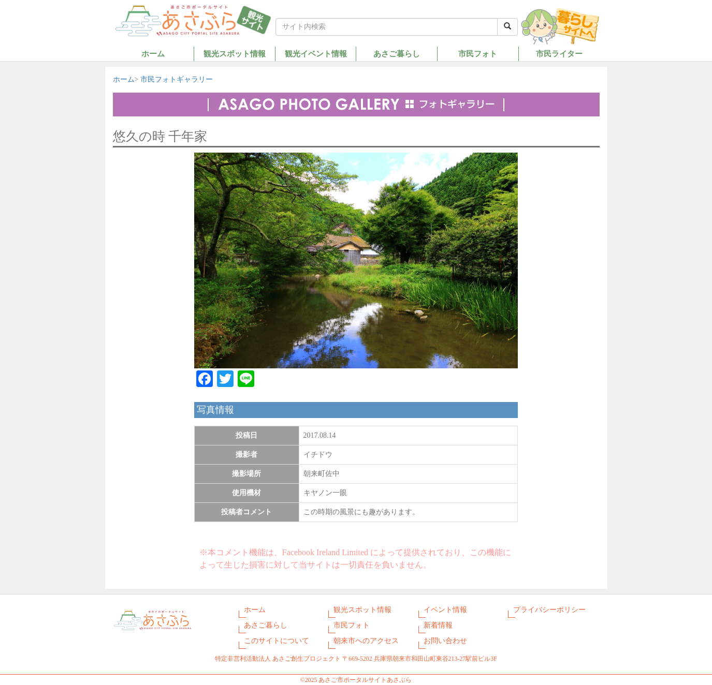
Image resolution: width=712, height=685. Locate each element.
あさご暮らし (396, 53)
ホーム (153, 53)
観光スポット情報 (235, 53)
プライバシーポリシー (549, 610)
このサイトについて (276, 641)
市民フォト (477, 53)
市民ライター (559, 53)
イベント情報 (445, 610)
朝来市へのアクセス (366, 641)
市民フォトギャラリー (176, 79)
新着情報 (438, 625)
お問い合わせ (445, 641)
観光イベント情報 (316, 53)
